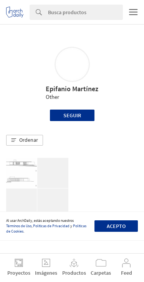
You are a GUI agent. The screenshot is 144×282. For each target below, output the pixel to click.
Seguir (72, 115)
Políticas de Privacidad (51, 225)
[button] (24, 140)
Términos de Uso (18, 225)
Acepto (116, 226)
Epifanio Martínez (72, 88)
